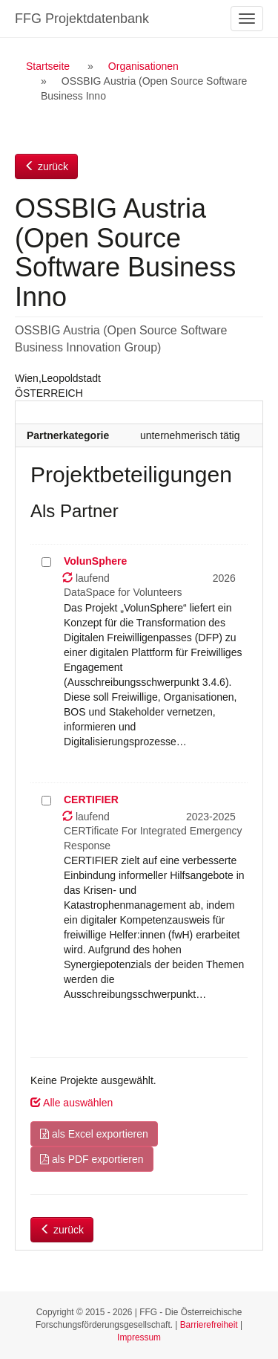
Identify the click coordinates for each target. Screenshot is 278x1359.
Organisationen (143, 66)
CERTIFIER (91, 799)
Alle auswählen (71, 1103)
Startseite (48, 66)
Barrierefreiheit (209, 1325)
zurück (46, 166)
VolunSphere (95, 561)
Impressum (139, 1337)
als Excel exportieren (94, 1134)
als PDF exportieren (92, 1159)
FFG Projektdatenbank (82, 18)
